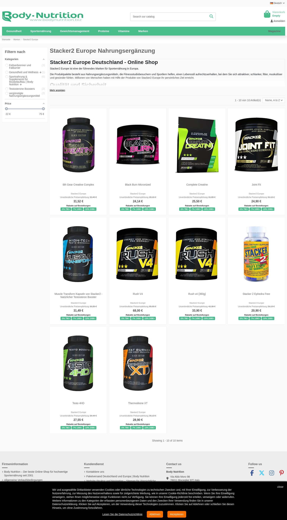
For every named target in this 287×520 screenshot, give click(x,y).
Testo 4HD (78, 403)
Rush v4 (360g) (197, 293)
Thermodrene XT (138, 403)
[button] (41, 31)
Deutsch (277, 3)
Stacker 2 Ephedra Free (256, 293)
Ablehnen (154, 514)
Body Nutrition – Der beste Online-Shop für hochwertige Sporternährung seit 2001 (36, 473)
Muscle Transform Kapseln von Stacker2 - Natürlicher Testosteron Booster (78, 295)
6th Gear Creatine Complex (78, 184)
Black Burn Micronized (137, 184)
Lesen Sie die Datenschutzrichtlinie (122, 514)
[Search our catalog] (211, 16)
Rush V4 (138, 293)
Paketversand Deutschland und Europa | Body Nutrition (117, 476)
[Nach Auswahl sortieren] (274, 100)
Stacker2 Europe (78, 194)
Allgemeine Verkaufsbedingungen (23, 480)
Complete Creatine (197, 184)
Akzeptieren (177, 514)
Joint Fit (256, 184)
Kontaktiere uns (95, 471)
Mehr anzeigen (57, 90)
